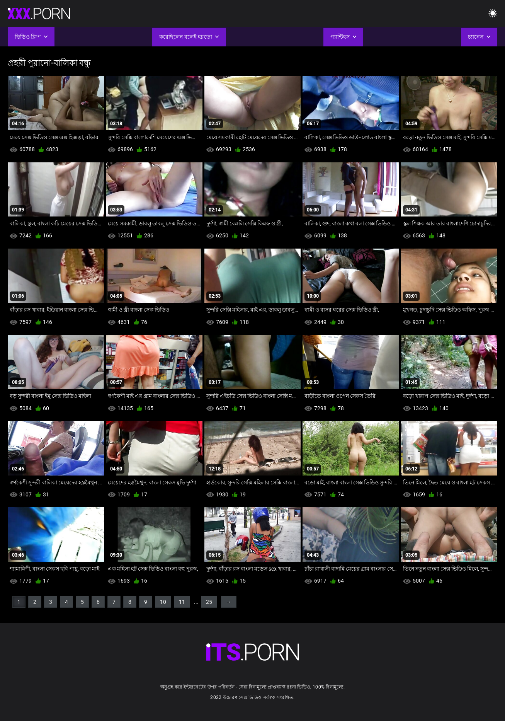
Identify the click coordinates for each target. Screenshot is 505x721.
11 (182, 602)
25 (209, 602)
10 (163, 602)
